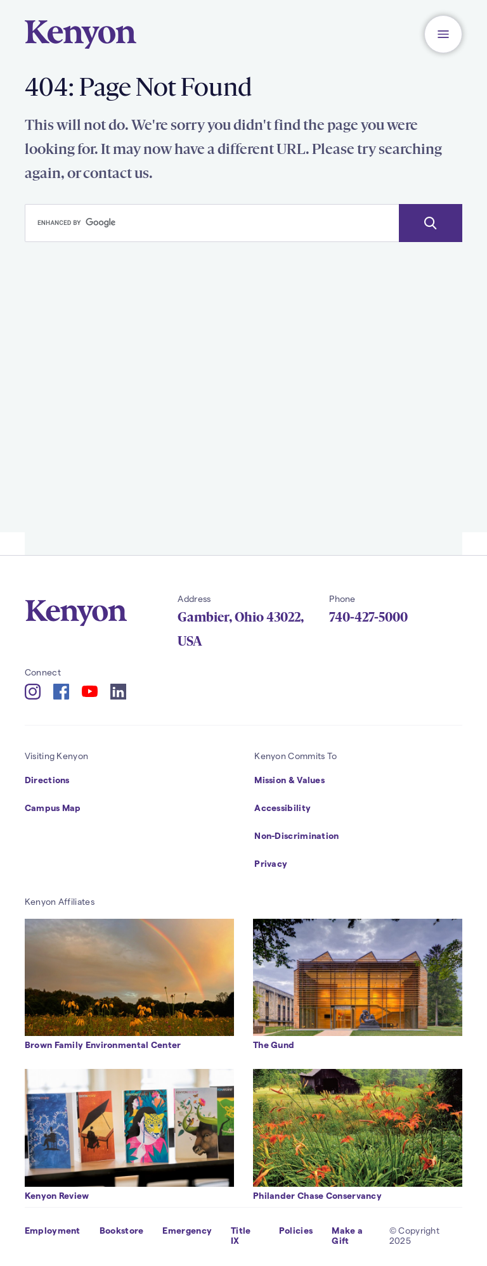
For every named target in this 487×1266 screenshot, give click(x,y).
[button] (443, 34)
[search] (212, 223)
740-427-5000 (368, 617)
